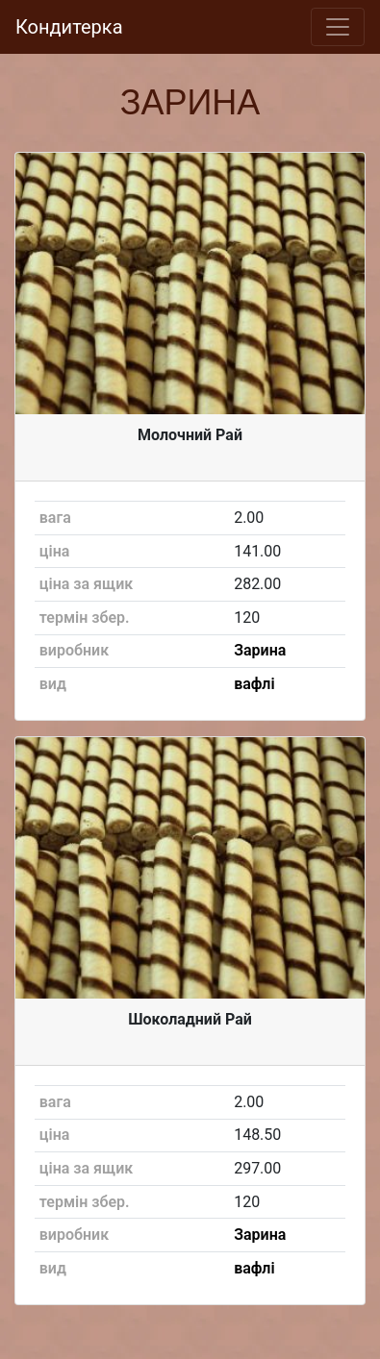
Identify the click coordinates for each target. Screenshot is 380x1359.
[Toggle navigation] (338, 27)
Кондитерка (69, 26)
